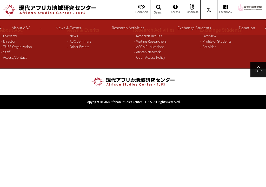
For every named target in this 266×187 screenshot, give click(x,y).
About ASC (21, 28)
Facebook (225, 9)
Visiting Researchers (151, 41)
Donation (247, 28)
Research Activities (128, 28)
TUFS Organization (17, 46)
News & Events (68, 28)
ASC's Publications (150, 46)
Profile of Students (217, 41)
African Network (148, 51)
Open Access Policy (150, 57)
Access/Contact (15, 57)
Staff (6, 51)
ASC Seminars (80, 41)
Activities (209, 46)
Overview (10, 35)
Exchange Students (194, 28)
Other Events (79, 46)
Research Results (149, 35)
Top (258, 70)
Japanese (192, 9)
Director (9, 41)
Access (175, 9)
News (74, 35)
